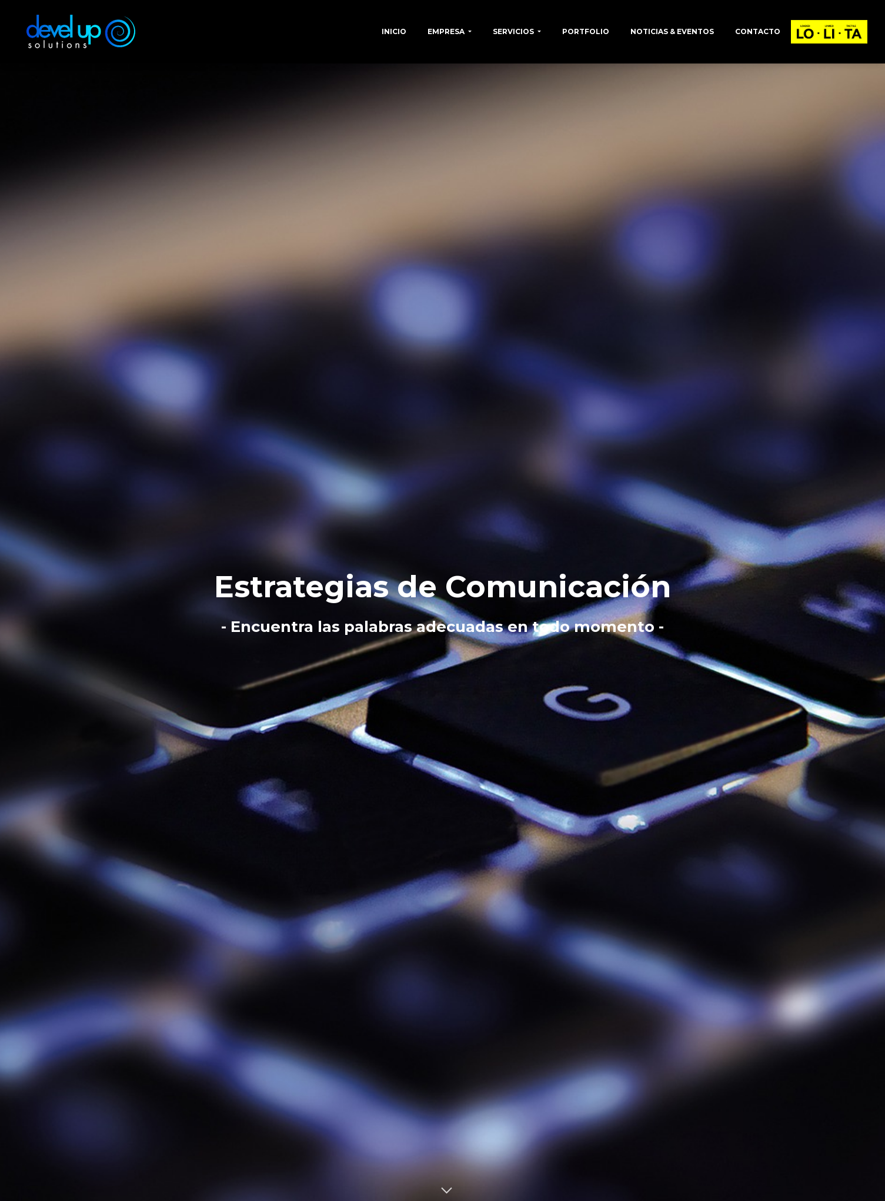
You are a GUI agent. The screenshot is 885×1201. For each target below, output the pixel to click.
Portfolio (585, 31)
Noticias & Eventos (672, 31)
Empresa (447, 31)
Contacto (757, 31)
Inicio (394, 31)
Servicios (514, 31)
